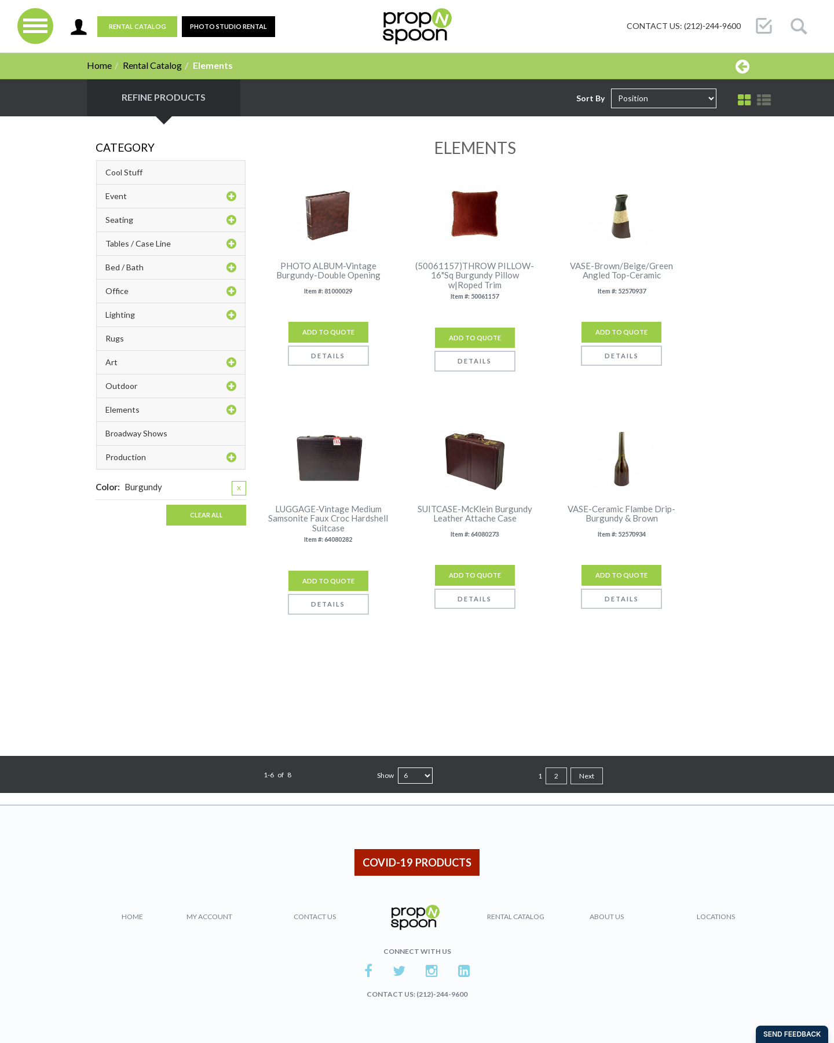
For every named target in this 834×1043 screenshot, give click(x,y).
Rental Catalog (137, 26)
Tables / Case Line (170, 243)
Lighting (170, 315)
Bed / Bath (170, 267)
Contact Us (315, 916)
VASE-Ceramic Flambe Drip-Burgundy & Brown (621, 513)
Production (170, 457)
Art (170, 362)
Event (170, 196)
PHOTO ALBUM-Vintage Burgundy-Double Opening (328, 270)
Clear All (206, 515)
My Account (209, 916)
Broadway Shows (136, 433)
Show (385, 775)
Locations (716, 916)
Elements (170, 410)
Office (170, 291)
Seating (170, 220)
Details (328, 355)
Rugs (114, 338)
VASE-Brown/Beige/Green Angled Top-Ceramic (621, 270)
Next (586, 776)
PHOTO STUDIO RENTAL (228, 26)
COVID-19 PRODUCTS (417, 862)
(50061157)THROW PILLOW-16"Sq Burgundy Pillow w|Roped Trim (474, 275)
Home (99, 65)
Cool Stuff (123, 172)
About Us (607, 916)
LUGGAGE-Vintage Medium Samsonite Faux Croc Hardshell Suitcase (328, 518)
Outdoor (170, 386)
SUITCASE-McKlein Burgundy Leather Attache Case (475, 513)
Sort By (590, 98)
